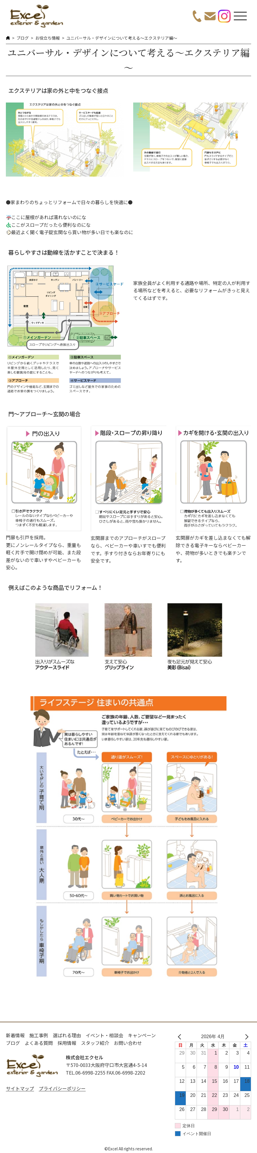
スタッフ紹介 (95, 1042)
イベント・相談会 (104, 1035)
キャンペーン (142, 1035)
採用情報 (67, 1042)
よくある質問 (39, 1042)
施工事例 (38, 1035)
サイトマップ (20, 1088)
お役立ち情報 (47, 38)
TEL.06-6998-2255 (85, 1072)
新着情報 (15, 1035)
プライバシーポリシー (62, 1088)
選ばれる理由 (67, 1035)
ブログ (22, 38)
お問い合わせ (128, 1042)
